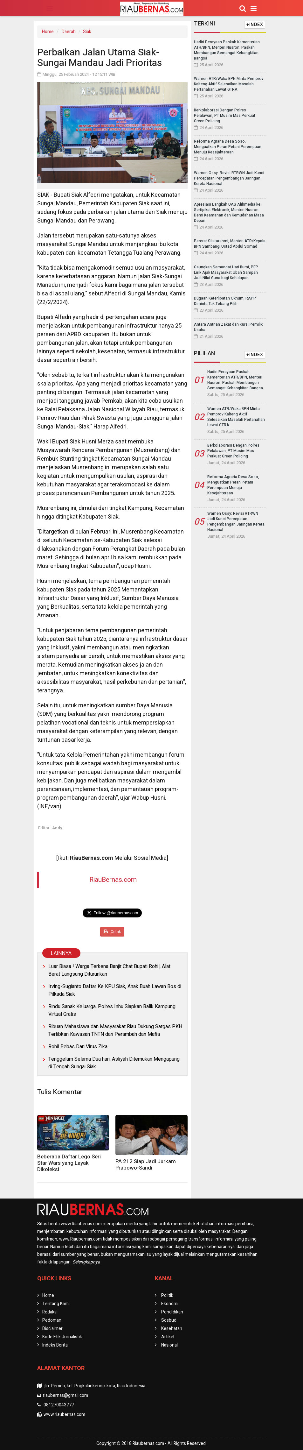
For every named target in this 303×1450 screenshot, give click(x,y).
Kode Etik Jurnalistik (62, 1336)
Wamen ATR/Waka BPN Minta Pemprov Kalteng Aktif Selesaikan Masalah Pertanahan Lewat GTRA (229, 84)
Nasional (169, 1345)
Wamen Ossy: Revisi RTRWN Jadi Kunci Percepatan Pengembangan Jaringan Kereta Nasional (229, 178)
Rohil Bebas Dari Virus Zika (77, 1046)
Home (48, 31)
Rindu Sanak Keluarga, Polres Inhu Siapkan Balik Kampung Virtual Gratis (112, 1010)
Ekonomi (169, 1303)
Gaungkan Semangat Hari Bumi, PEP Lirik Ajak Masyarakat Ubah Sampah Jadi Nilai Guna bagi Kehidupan (226, 272)
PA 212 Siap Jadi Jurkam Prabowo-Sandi (145, 1164)
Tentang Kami (56, 1303)
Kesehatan (171, 1328)
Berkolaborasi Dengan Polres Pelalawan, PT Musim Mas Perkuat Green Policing (224, 115)
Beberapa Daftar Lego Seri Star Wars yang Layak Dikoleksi (69, 1163)
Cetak (112, 932)
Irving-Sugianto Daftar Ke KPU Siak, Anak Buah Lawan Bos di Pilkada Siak (114, 990)
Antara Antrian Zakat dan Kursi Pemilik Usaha (228, 327)
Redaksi (50, 1312)
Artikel (167, 1336)
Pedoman (51, 1320)
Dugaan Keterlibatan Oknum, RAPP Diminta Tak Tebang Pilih (225, 301)
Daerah (69, 31)
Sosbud (168, 1320)
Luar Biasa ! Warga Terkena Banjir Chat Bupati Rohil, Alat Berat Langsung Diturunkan (109, 970)
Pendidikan (172, 1312)
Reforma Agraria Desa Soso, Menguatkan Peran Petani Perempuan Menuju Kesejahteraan (227, 146)
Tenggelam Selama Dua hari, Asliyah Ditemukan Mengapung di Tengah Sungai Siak (114, 1063)
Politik (167, 1295)
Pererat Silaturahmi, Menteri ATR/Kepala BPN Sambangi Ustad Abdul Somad (229, 243)
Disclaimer (52, 1328)
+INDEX (254, 24)
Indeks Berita (55, 1345)
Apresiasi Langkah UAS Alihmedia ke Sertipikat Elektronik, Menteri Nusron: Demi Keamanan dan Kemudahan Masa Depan (229, 212)
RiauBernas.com (113, 880)
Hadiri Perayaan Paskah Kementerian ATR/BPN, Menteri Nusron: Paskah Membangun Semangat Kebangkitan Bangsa (227, 50)
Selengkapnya (86, 1262)
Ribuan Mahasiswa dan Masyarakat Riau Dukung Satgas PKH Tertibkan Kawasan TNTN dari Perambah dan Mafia (115, 1030)
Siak (87, 31)
